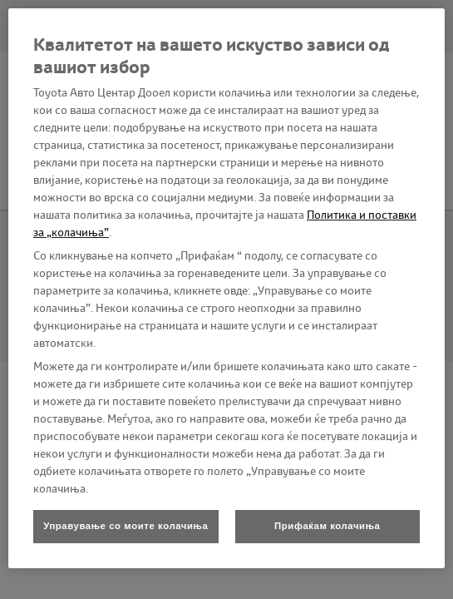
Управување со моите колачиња (125, 526)
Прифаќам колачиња (327, 526)
